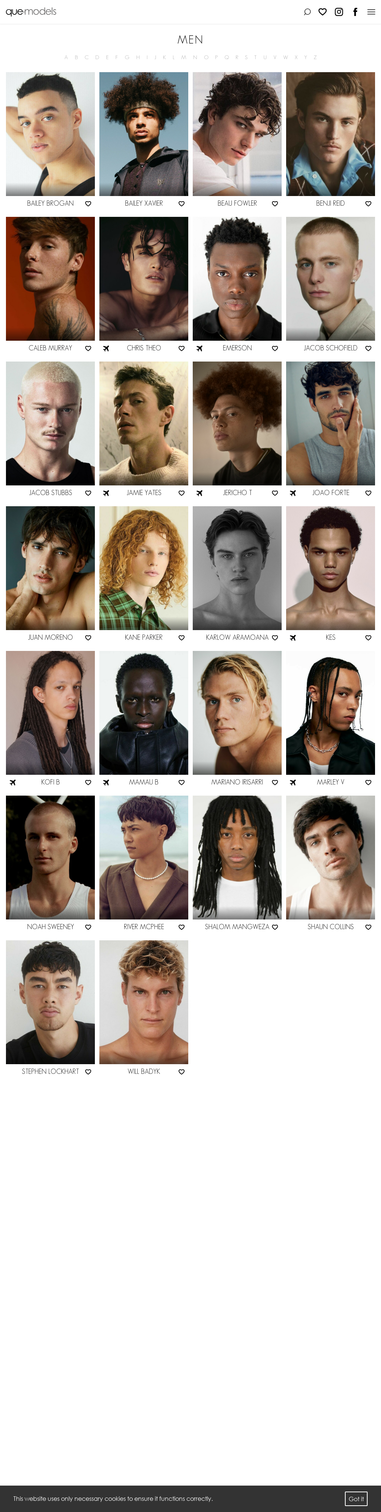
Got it (356, 1499)
